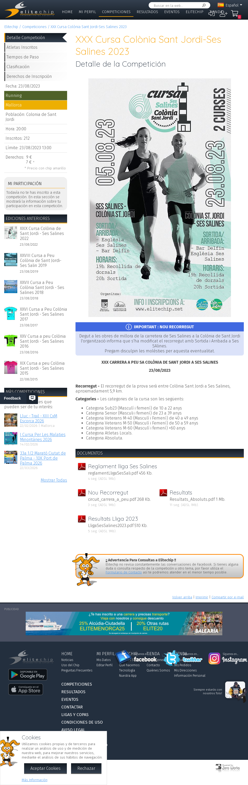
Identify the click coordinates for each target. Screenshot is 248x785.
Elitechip (194, 12)
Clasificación (18, 66)
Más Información (34, 780)
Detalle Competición (26, 37)
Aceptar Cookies (45, 768)
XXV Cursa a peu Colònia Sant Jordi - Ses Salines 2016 (43, 341)
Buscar (203, 5)
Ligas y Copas (99, 21)
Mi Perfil (87, 12)
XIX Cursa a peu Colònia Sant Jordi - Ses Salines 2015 (42, 368)
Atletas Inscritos (22, 47)
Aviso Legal (73, 729)
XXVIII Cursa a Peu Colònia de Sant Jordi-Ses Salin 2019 (40, 260)
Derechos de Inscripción (29, 76)
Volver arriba (182, 597)
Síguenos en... (141, 654)
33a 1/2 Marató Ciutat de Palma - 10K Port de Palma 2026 (43, 458)
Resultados (147, 12)
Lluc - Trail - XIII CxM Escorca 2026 (38, 418)
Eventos (172, 12)
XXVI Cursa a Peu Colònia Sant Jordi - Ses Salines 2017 (43, 314)
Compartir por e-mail (228, 597)
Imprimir (202, 597)
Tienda (215, 12)
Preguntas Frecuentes (76, 670)
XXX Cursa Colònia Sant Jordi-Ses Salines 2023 (89, 27)
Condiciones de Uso (82, 722)
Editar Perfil (104, 665)
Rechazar (86, 768)
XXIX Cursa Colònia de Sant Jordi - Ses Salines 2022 (42, 233)
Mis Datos (103, 660)
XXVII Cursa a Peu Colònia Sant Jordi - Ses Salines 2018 (42, 287)
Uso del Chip (70, 665)
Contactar (71, 21)
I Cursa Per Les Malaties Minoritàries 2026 (43, 437)
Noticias (67, 660)
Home (67, 12)
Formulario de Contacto (124, 572)
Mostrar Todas (54, 480)
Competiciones (116, 12)
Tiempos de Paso (23, 57)
